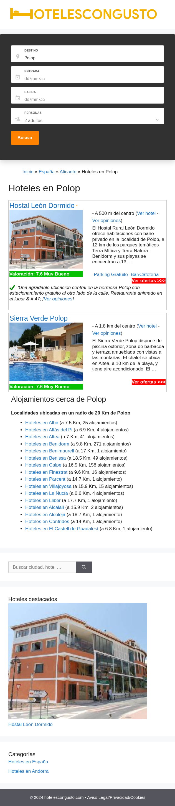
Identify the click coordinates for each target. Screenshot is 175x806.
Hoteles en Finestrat (46, 472)
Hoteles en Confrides (47, 521)
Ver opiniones (106, 220)
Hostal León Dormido (42, 205)
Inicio (28, 171)
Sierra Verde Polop (38, 318)
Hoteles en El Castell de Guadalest (61, 528)
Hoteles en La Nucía (46, 493)
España (47, 171)
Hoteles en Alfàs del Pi (48, 429)
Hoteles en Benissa (45, 458)
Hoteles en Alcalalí (44, 507)
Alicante (68, 171)
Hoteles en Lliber (43, 500)
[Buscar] (84, 567)
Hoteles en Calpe (43, 465)
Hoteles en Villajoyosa (48, 486)
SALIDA (30, 92)
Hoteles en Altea (42, 436)
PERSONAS (33, 112)
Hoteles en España (28, 761)
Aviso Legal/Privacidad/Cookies (116, 797)
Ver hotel (146, 213)
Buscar (24, 137)
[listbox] (92, 120)
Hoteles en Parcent (45, 479)
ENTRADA (31, 71)
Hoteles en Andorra (28, 771)
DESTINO (31, 50)
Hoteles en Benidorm (47, 444)
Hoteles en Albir (41, 422)
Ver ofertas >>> (149, 280)
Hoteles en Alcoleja (45, 514)
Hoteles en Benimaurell (49, 451)
